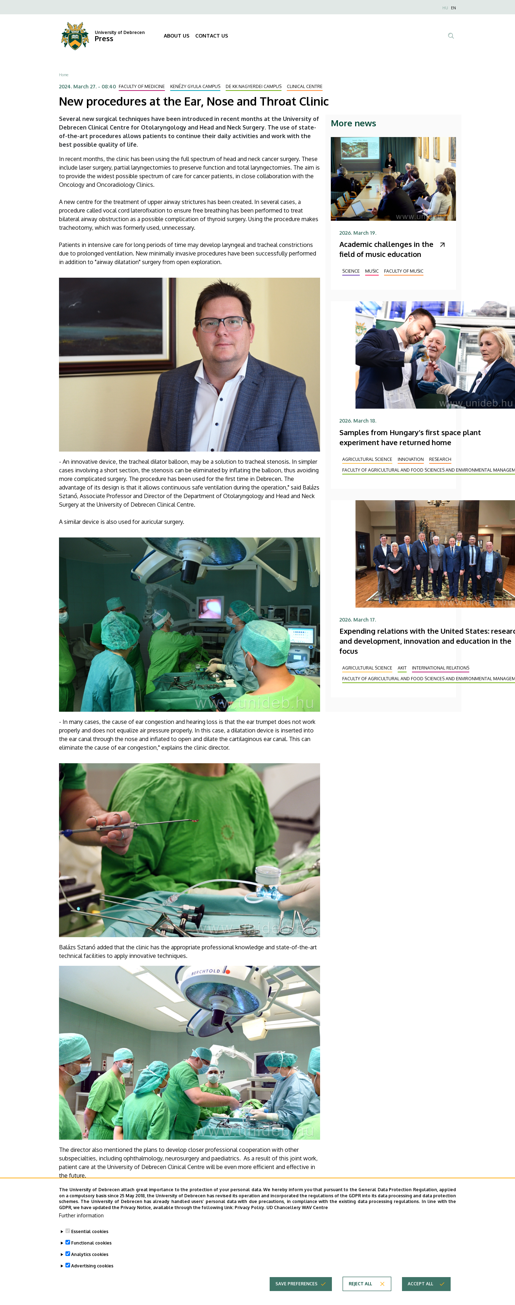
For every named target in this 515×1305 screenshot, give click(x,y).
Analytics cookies (89, 1264)
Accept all (420, 1293)
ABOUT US (177, 36)
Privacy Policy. (250, 1217)
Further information (81, 1225)
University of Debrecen (120, 32)
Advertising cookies (92, 1275)
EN (453, 8)
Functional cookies (91, 1252)
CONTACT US (211, 36)
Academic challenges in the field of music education (386, 249)
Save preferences (296, 1293)
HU (445, 8)
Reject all (360, 1293)
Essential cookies (89, 1241)
